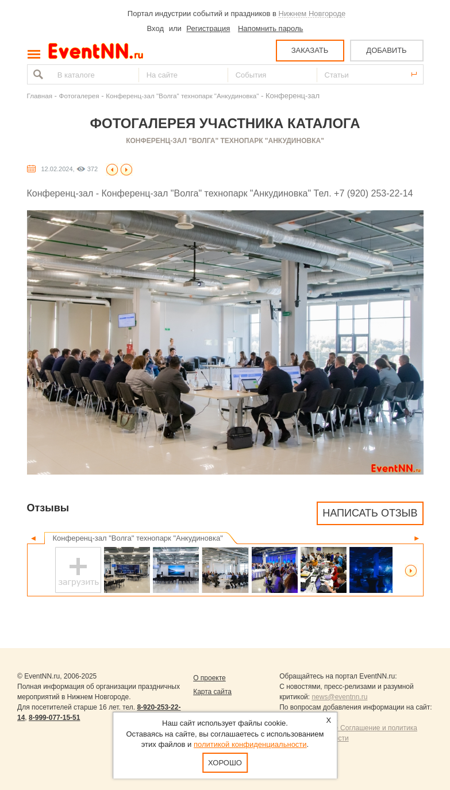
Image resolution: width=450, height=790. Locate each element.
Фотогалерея (79, 95)
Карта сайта (212, 692)
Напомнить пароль (270, 28)
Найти (36, 74)
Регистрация (208, 28)
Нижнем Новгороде (312, 13)
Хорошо (225, 762)
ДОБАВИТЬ (386, 50)
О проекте (209, 678)
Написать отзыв (369, 513)
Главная (39, 95)
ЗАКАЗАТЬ (310, 50)
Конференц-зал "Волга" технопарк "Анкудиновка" (182, 95)
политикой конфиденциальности (250, 744)
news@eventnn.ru (339, 697)
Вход (155, 28)
